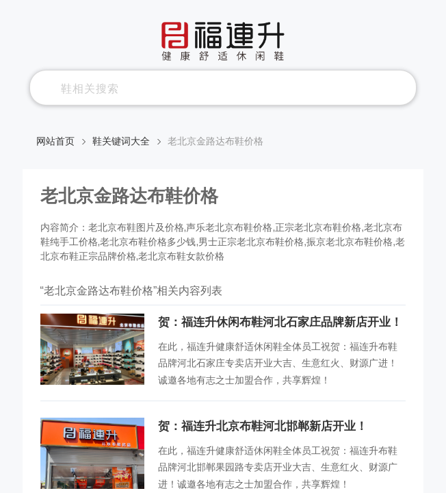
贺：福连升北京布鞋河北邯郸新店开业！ (262, 426)
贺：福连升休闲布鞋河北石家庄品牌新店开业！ (280, 322)
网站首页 (55, 141)
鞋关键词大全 (121, 141)
